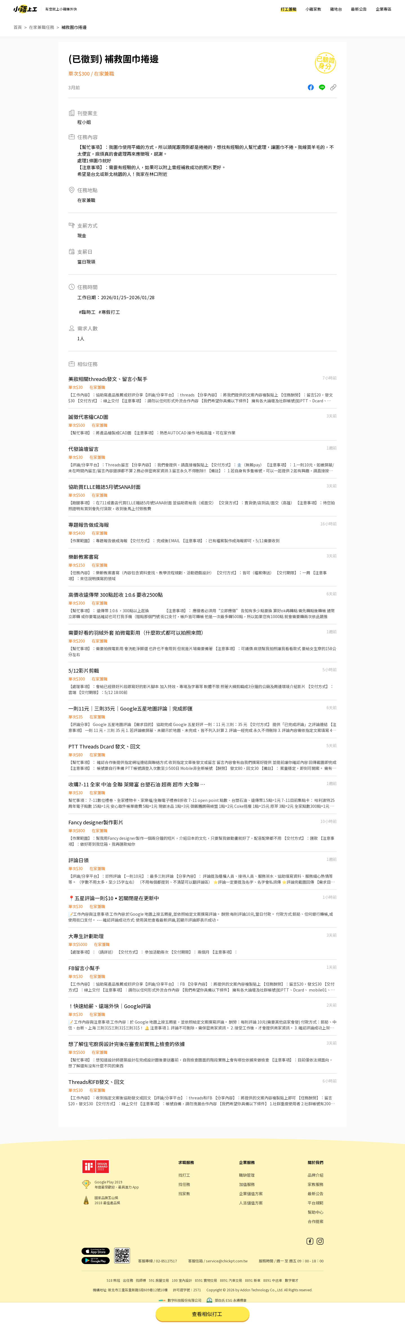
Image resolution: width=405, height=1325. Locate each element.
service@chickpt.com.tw (227, 1260)
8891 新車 (252, 1280)
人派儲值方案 (251, 1203)
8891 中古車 (272, 1280)
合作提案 (315, 1221)
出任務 (128, 1280)
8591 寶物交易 (206, 1280)
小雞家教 (313, 9)
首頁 (18, 27)
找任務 (184, 1184)
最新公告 (359, 9)
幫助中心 (315, 1212)
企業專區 (384, 9)
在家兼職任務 (41, 27)
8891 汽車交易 (231, 1280)
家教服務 (315, 1184)
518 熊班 (113, 1280)
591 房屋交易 (159, 1280)
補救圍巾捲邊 (74, 27)
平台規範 (315, 1203)
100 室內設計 (182, 1280)
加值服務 (247, 1184)
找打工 (184, 1175)
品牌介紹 (315, 1175)
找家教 (184, 1193)
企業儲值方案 (251, 1193)
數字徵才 (291, 1280)
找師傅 (141, 1280)
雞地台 (336, 9)
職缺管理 (247, 1175)
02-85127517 (166, 1260)
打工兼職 (288, 9)
